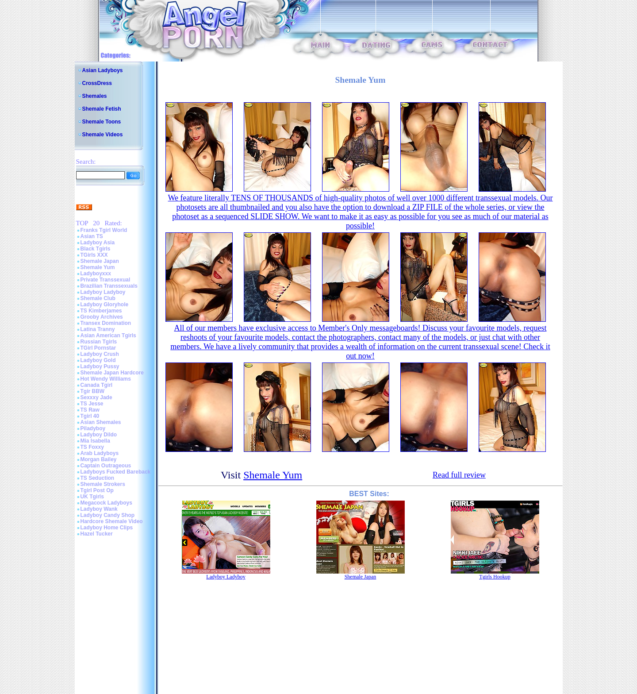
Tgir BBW (93, 391)
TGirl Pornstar (98, 348)
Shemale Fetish (101, 109)
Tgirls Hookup (494, 577)
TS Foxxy (92, 447)
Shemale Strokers (103, 484)
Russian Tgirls (99, 342)
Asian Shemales (101, 422)
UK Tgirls (92, 497)
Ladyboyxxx (96, 273)
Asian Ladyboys (102, 70)
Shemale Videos (102, 134)
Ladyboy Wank (99, 509)
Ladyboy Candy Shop (108, 515)
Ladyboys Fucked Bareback (116, 472)
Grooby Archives (102, 317)
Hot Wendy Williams (106, 379)
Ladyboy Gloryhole (105, 304)
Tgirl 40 (90, 416)
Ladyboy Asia (98, 242)
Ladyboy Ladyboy (103, 292)
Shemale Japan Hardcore (112, 373)
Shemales (94, 96)
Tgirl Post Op (97, 490)
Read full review (459, 474)
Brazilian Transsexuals (109, 286)
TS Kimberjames (101, 311)
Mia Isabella (95, 441)
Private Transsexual (105, 280)
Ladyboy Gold (98, 360)
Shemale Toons (101, 122)
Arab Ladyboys (100, 453)
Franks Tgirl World (104, 230)
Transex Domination (106, 323)
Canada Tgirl (97, 385)
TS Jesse (92, 404)
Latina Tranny (98, 329)
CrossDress (97, 83)
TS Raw (90, 410)
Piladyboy (93, 428)
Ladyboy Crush (100, 354)
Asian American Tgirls (108, 335)
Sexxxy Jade (96, 397)
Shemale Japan (100, 261)
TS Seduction (98, 478)
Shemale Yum (98, 267)
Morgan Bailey (99, 459)
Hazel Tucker (97, 534)
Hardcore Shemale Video (112, 521)
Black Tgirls (96, 249)
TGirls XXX (94, 255)
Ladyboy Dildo (99, 435)
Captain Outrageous (106, 466)
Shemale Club (98, 298)
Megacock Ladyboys (106, 503)
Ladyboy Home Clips (107, 527)
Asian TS (92, 236)
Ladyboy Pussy (100, 366)
